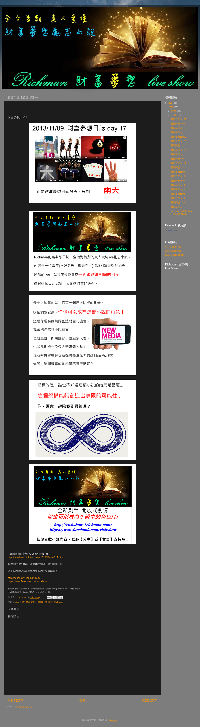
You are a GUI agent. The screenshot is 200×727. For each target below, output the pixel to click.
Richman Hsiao (171, 230)
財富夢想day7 (178, 180)
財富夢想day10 (178, 167)
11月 (174, 115)
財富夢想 (30, 602)
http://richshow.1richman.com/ (24, 578)
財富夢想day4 (178, 194)
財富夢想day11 (178, 163)
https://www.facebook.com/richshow (27, 581)
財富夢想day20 (178, 123)
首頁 (82, 700)
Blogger (113, 720)
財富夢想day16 (178, 141)
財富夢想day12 (178, 158)
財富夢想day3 (178, 198)
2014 (171, 103)
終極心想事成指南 (174, 255)
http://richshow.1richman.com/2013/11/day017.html (36, 557)
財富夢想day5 (178, 189)
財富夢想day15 (178, 145)
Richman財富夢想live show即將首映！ (181, 212)
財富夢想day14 (178, 150)
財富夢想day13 (178, 154)
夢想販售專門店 (173, 251)
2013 (171, 107)
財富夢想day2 (178, 202)
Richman (58, 602)
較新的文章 (15, 700)
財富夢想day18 (178, 132)
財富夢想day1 (178, 207)
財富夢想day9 (178, 172)
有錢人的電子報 (173, 247)
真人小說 (20, 602)
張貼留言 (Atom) (23, 707)
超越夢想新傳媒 (44, 602)
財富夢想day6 (178, 185)
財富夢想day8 (178, 176)
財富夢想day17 (178, 137)
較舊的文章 (150, 700)
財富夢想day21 (178, 119)
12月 (174, 111)
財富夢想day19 (178, 128)
